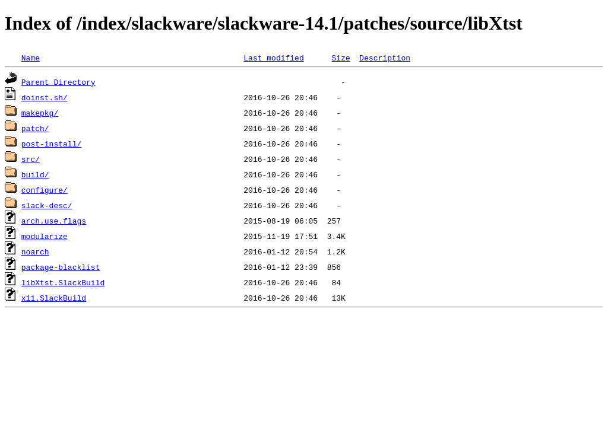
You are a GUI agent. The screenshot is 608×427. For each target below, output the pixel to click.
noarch (35, 251)
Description (384, 57)
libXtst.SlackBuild (62, 282)
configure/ (44, 189)
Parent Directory (58, 82)
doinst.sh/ (44, 97)
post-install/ (51, 143)
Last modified (273, 57)
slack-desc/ (46, 205)
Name (30, 57)
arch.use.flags (53, 220)
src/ (30, 159)
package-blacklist (60, 267)
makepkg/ (39, 112)
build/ (35, 174)
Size (340, 57)
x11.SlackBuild (53, 297)
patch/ (35, 128)
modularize (44, 236)
